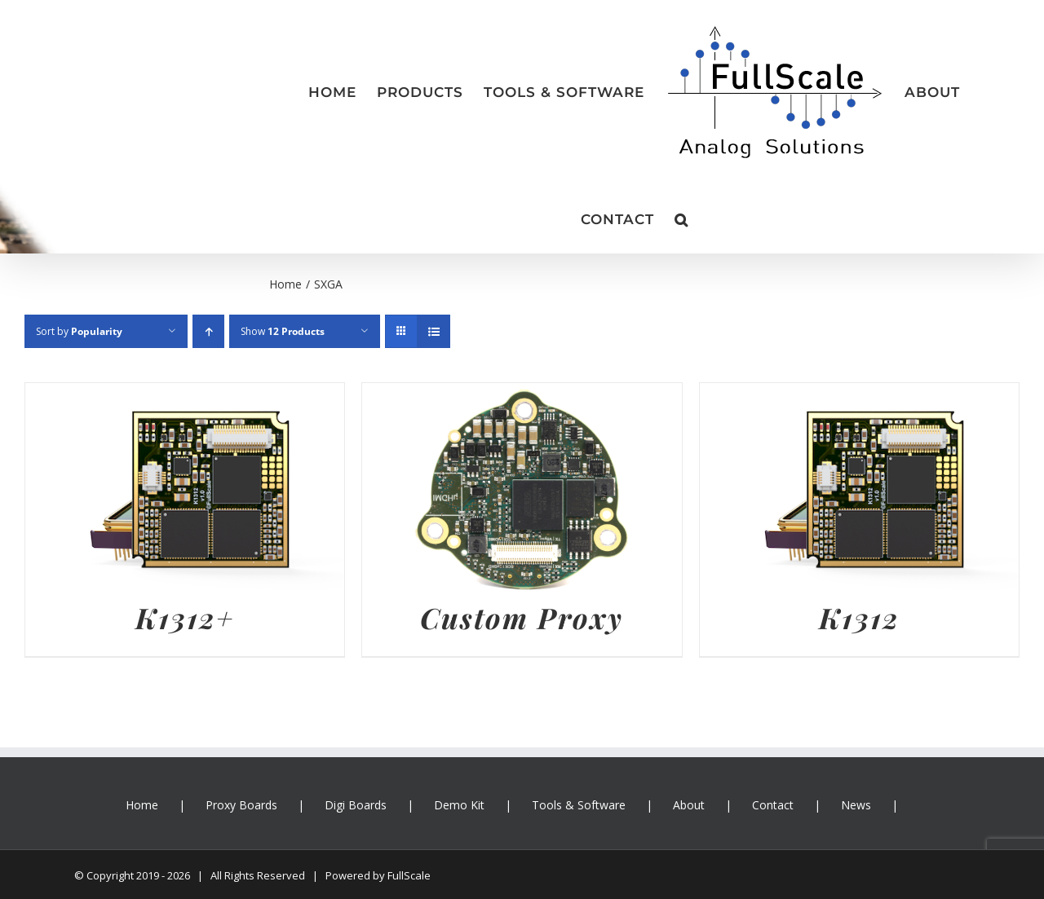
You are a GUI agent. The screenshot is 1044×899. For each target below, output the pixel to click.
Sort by (79, 331)
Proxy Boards (241, 805)
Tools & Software (579, 805)
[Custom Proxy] (521, 395)
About (689, 805)
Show (283, 331)
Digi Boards (356, 805)
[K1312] (859, 395)
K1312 (859, 617)
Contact (773, 805)
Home (142, 805)
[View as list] (433, 331)
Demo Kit (459, 805)
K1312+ (184, 617)
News (856, 805)
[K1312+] (184, 395)
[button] (681, 219)
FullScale (409, 875)
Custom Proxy (521, 617)
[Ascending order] (208, 331)
